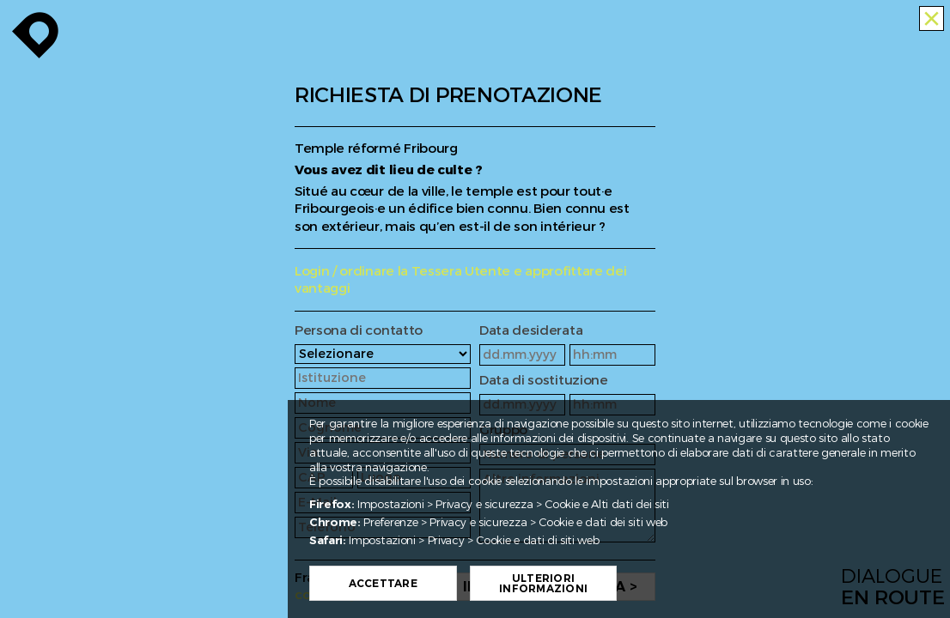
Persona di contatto (359, 330)
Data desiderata (530, 330)
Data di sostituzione (543, 380)
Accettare (420, 584)
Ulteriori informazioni (580, 584)
